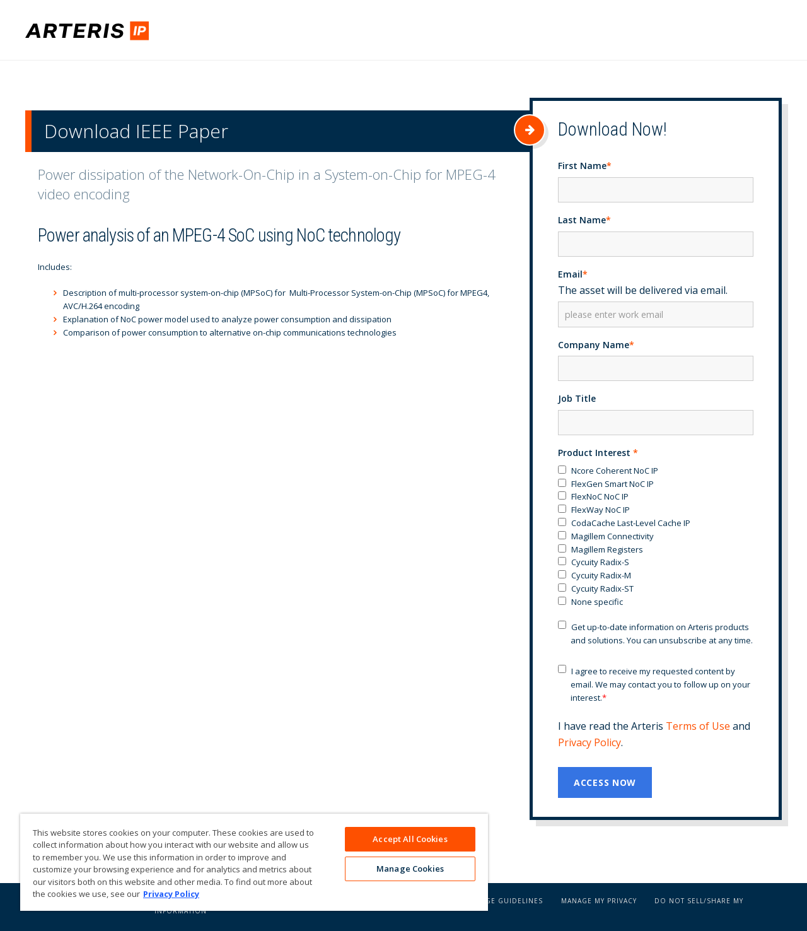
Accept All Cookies (410, 839)
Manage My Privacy (599, 903)
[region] (254, 862)
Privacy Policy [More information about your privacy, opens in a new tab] (171, 893)
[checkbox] (655, 539)
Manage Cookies (410, 869)
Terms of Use (698, 728)
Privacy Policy (589, 745)
